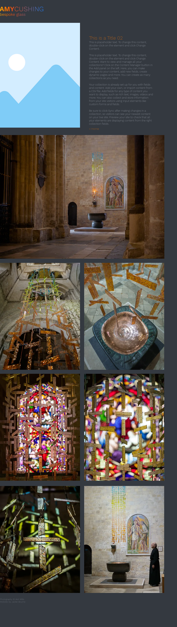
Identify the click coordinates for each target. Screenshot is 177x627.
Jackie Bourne (18, 602)
